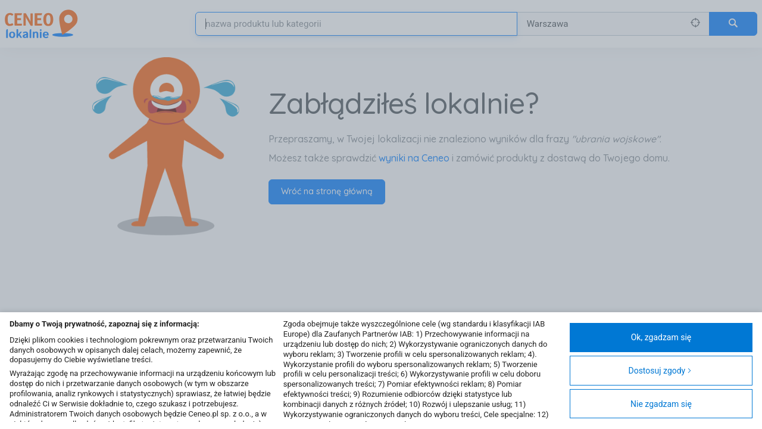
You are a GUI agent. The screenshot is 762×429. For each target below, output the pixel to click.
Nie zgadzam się (661, 404)
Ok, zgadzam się (661, 337)
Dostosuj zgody (660, 370)
